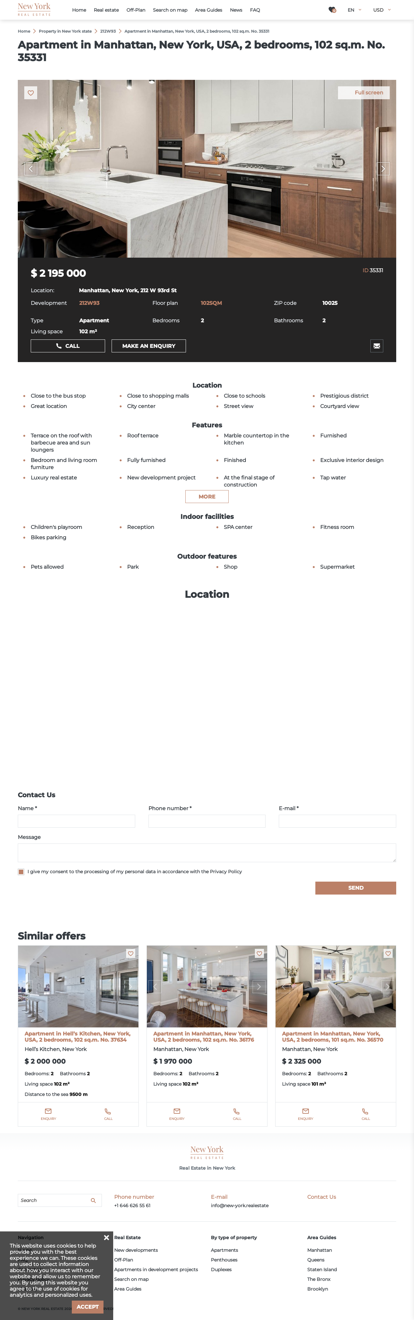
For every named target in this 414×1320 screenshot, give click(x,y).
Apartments (224, 1250)
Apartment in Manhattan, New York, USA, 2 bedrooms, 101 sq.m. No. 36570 (332, 1037)
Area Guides (127, 1289)
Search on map (131, 1279)
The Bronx (318, 1279)
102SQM (211, 303)
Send (356, 888)
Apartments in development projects (156, 1269)
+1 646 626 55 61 (132, 1205)
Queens (315, 1260)
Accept (88, 1307)
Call (72, 346)
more (207, 497)
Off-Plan (123, 1260)
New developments (136, 1250)
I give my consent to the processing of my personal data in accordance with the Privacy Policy (134, 872)
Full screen (369, 93)
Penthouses (224, 1260)
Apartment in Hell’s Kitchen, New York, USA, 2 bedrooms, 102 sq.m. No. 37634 (77, 1037)
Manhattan (319, 1250)
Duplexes (221, 1269)
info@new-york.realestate (239, 1205)
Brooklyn (317, 1289)
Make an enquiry (148, 346)
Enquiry (48, 1119)
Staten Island (322, 1269)
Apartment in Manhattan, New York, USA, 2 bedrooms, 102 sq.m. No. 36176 (203, 1037)
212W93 (89, 303)
